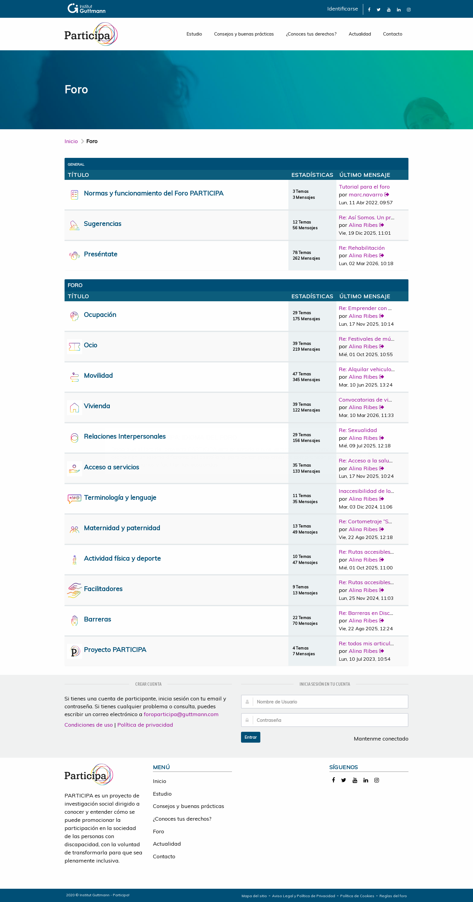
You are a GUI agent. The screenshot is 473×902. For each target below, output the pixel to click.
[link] (369, 9)
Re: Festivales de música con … (377, 338)
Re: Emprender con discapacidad (380, 308)
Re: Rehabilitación (362, 247)
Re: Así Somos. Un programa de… (380, 217)
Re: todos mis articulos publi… (376, 643)
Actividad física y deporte (122, 558)
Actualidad (360, 34)
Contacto (392, 34)
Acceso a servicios (111, 467)
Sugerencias (102, 223)
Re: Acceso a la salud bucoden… (379, 460)
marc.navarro (366, 194)
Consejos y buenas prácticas (244, 34)
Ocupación (100, 314)
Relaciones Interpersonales (125, 436)
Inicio (71, 141)
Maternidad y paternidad (122, 528)
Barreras (97, 619)
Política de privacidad (145, 724)
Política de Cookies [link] (357, 896)
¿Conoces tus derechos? (311, 34)
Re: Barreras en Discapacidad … (379, 612)
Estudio (194, 34)
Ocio (90, 345)
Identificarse (342, 8)
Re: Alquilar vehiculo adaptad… (378, 369)
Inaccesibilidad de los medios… (377, 490)
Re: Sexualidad (358, 430)
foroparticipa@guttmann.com (181, 714)
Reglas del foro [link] (393, 896)
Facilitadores (103, 588)
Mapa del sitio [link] (254, 896)
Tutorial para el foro (364, 186)
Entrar (251, 737)
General (76, 164)
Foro (158, 831)
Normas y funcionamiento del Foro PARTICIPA (154, 193)
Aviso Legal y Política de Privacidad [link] (303, 896)
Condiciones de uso (89, 724)
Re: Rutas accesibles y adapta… (378, 551)
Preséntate (100, 254)
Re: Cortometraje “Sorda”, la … (376, 521)
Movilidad (98, 375)
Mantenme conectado (377, 738)
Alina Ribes (363, 224)
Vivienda (97, 406)
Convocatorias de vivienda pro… (379, 399)
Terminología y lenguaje (120, 497)
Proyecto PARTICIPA (115, 649)
